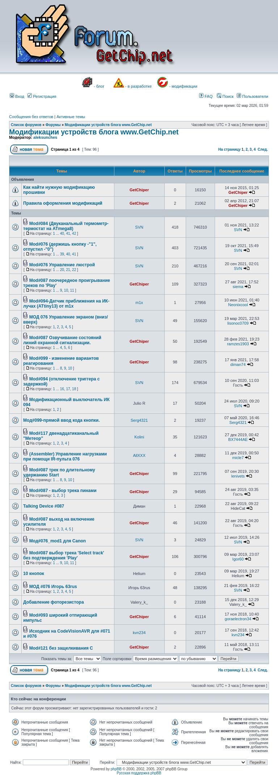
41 (68, 234)
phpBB (116, 769)
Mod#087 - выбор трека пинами (63, 490)
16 (62, 389)
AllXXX (139, 455)
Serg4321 (139, 420)
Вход (17, 96)
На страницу (229, 149)
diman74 (237, 364)
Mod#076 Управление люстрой (62, 264)
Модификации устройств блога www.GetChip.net (108, 125)
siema (238, 286)
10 (66, 290)
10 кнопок (33, 573)
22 (74, 270)
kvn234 (139, 632)
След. (263, 149)
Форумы (53, 125)
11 (72, 290)
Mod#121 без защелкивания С (61, 648)
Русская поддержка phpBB (139, 773)
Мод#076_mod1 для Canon (57, 540)
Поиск (225, 96)
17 (68, 389)
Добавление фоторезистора (53, 602)
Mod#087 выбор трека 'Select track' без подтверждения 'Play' (63, 555)
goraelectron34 (238, 619)
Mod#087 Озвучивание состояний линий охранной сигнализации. (62, 340)
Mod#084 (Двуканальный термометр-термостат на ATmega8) (66, 226)
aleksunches (45, 137)
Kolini (139, 437)
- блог (99, 86)
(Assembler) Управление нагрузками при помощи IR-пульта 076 (65, 456)
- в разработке (138, 86)
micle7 (238, 457)
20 (62, 270)
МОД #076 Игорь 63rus (53, 586)
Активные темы (70, 116)
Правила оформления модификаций (62, 203)
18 (74, 389)
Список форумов (26, 125)
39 (62, 254)
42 (74, 234)
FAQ (205, 96)
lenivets (238, 476)
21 (68, 270)
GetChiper (139, 190)
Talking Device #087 (43, 506)
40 (62, 234)
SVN (139, 227)
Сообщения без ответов (31, 116)
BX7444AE (238, 439)
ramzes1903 (238, 344)
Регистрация (42, 96)
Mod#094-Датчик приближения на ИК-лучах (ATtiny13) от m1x (66, 304)
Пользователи (252, 96)
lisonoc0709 (238, 323)
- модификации (183, 86)
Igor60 (238, 559)
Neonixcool (238, 305)
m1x (139, 302)
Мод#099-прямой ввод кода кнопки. (61, 420)
